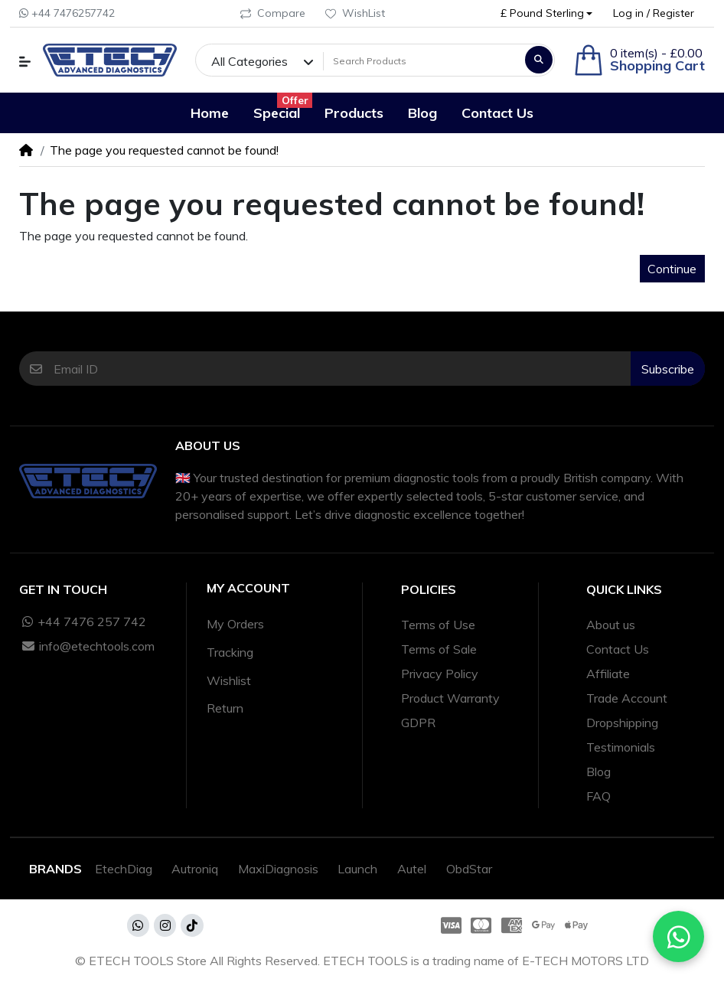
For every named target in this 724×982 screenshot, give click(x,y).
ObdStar (469, 868)
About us (610, 624)
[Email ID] (342, 368)
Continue (671, 268)
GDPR (418, 722)
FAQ (598, 796)
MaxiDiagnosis (278, 868)
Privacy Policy (439, 673)
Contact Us (617, 649)
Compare (272, 13)
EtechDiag (123, 868)
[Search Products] (422, 61)
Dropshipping (622, 722)
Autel (411, 868)
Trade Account (626, 698)
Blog (598, 771)
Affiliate (608, 673)
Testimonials (620, 747)
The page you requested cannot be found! (164, 150)
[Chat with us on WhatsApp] (678, 936)
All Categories (249, 61)
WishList (355, 13)
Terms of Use (438, 624)
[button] (546, 14)
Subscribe (667, 369)
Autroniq (194, 868)
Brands (55, 868)
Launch (357, 868)
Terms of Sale (439, 649)
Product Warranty (450, 698)
